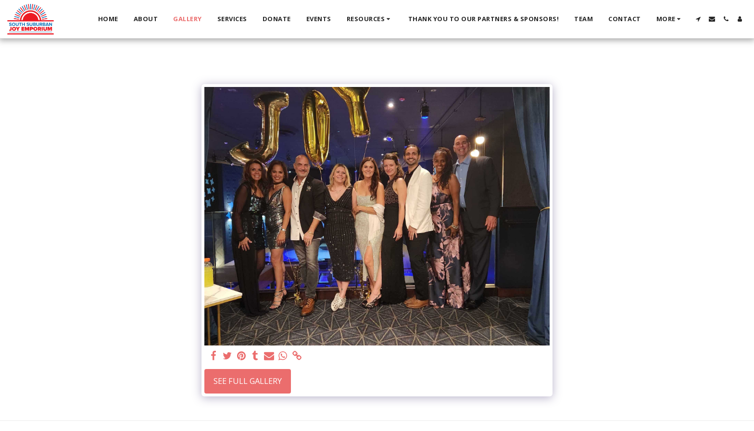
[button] (369, 19)
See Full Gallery (248, 380)
